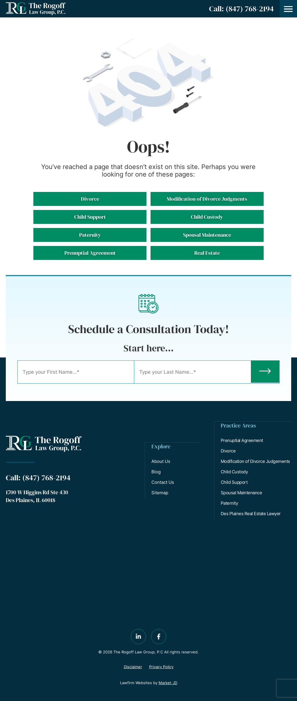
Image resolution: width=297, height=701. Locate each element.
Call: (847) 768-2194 (241, 8)
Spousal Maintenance (241, 492)
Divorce (228, 450)
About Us (161, 461)
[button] (288, 8)
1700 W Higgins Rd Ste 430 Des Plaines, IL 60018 (37, 496)
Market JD (168, 682)
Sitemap (160, 492)
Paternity (229, 503)
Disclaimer (133, 666)
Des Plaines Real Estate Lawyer (251, 513)
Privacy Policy (161, 666)
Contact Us (163, 482)
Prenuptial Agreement (242, 440)
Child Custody (234, 471)
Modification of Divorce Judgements (255, 461)
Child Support (234, 482)
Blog (156, 471)
